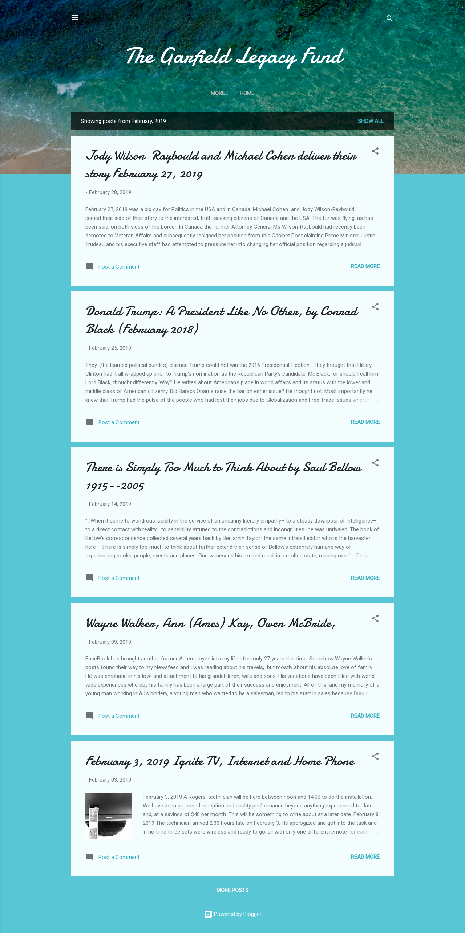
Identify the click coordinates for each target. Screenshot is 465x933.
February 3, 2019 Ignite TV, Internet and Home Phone (219, 761)
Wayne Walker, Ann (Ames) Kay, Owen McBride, (210, 623)
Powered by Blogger (233, 914)
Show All (371, 121)
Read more (365, 266)
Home (232, 93)
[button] (375, 152)
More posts (232, 890)
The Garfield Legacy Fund (232, 55)
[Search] (389, 20)
